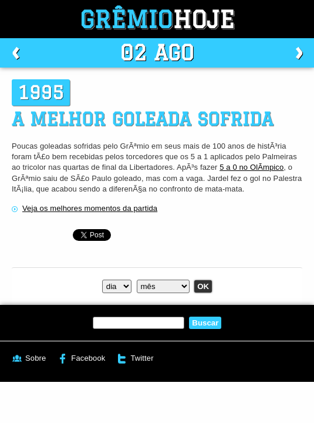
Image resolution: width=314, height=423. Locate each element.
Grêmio (157, 19)
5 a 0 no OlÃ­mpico (251, 167)
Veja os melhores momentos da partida (89, 208)
